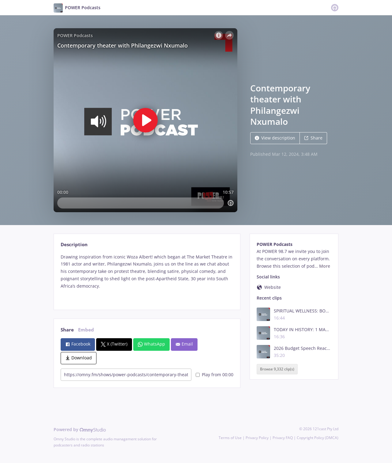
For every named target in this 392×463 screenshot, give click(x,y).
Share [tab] (67, 330)
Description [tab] (74, 244)
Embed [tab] (86, 330)
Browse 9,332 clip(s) (277, 369)
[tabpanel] (147, 276)
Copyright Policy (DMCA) (317, 437)
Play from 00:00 (214, 374)
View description (275, 138)
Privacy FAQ (283, 437)
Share (313, 138)
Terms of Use (230, 437)
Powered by (80, 429)
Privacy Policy (257, 437)
